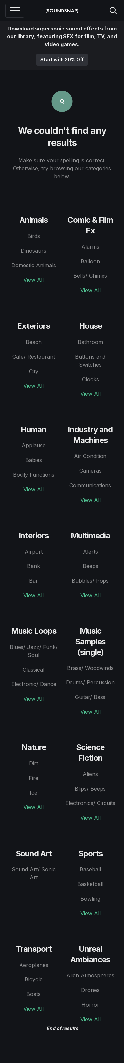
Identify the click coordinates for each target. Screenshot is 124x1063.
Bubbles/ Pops (90, 580)
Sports (90, 853)
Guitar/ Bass (90, 697)
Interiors (34, 535)
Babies (33, 460)
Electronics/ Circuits (90, 803)
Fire (33, 778)
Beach (34, 342)
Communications (90, 485)
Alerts (90, 551)
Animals (34, 220)
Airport (34, 551)
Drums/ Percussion (90, 682)
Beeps (90, 566)
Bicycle (34, 979)
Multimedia (90, 535)
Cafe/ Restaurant (33, 356)
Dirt (33, 763)
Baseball (90, 869)
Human (33, 429)
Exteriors (33, 326)
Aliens (90, 774)
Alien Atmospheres (90, 975)
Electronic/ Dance (33, 684)
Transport (34, 949)
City (33, 371)
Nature (33, 747)
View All (33, 279)
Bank (33, 566)
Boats (33, 994)
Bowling (90, 898)
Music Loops (33, 631)
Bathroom (90, 342)
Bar (33, 580)
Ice (33, 792)
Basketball (90, 884)
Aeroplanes (33, 965)
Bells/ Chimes (90, 275)
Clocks (90, 379)
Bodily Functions (33, 474)
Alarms (90, 246)
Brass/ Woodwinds (90, 668)
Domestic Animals (33, 265)
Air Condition (90, 456)
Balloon (90, 261)
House (90, 326)
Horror (90, 1004)
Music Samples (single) (90, 641)
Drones (90, 990)
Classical (33, 669)
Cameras (90, 470)
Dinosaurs (33, 250)
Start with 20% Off (62, 59)
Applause (34, 445)
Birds (33, 236)
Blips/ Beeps (90, 788)
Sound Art (34, 853)
